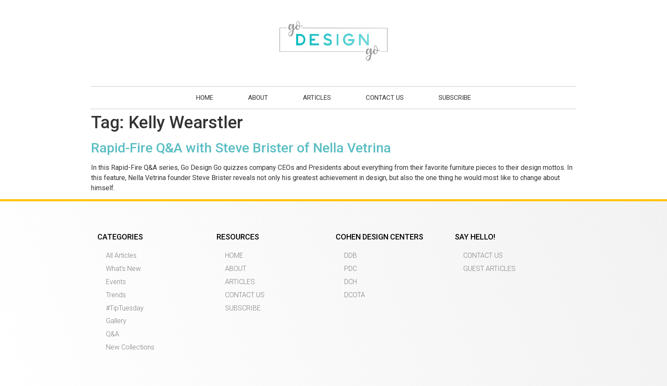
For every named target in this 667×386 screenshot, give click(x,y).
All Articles (121, 255)
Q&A (112, 334)
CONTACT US (385, 97)
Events (116, 282)
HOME (204, 97)
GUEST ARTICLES (489, 269)
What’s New (123, 269)
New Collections (130, 347)
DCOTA (354, 295)
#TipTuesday (125, 308)
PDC (350, 269)
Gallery (116, 321)
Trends (116, 295)
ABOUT (258, 97)
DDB (350, 255)
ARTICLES (317, 97)
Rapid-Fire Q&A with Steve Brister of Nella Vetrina (241, 148)
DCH (350, 282)
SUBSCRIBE (455, 97)
